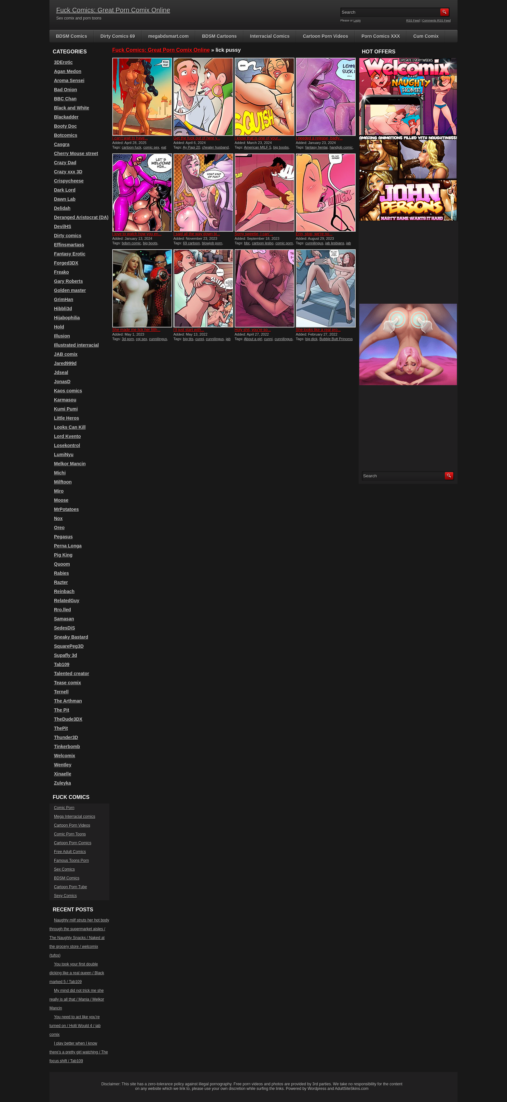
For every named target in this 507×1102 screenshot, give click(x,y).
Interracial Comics (270, 36)
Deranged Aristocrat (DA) (81, 217)
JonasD (62, 381)
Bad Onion (65, 89)
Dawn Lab (64, 199)
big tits (188, 339)
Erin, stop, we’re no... (314, 234)
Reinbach (64, 591)
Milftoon (63, 482)
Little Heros (66, 418)
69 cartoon (191, 243)
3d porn (128, 339)
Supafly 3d (65, 655)
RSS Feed (413, 20)
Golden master (70, 290)
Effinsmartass (69, 244)
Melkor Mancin (70, 463)
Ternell (61, 691)
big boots (150, 243)
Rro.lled (62, 609)
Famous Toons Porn (71, 860)
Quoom (62, 564)
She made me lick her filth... (136, 329)
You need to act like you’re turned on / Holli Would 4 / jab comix (75, 1026)
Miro (59, 491)
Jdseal (61, 372)
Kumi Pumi (66, 409)
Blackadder (66, 117)
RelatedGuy (66, 600)
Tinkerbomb (67, 746)
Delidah (62, 208)
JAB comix (65, 354)
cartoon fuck (131, 147)
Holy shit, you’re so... (253, 329)
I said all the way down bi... (196, 234)
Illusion (62, 336)
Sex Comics (64, 869)
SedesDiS (64, 628)
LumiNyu (64, 454)
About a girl (253, 339)
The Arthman (68, 700)
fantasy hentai (316, 147)
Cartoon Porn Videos (325, 36)
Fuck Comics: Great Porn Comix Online (113, 10)
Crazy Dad (65, 162)
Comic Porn (64, 807)
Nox (58, 518)
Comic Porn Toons (70, 834)
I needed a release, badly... (319, 138)
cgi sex (141, 339)
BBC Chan (65, 98)
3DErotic (63, 62)
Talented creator (71, 673)
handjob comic (341, 147)
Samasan (64, 618)
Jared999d (65, 363)
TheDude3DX (68, 719)
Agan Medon (67, 71)
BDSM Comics (71, 36)
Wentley (62, 764)
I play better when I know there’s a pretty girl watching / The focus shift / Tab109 (78, 1052)
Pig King (63, 555)
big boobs (281, 147)
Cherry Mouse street (76, 153)
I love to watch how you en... (136, 234)
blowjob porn (212, 243)
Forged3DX (66, 263)
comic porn (284, 243)
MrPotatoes (66, 509)
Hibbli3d (63, 308)
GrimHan (63, 299)
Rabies (61, 573)
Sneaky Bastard (71, 637)
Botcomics (65, 135)
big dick (311, 339)
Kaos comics (68, 390)
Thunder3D (66, 737)
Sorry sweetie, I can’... (254, 234)
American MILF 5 (257, 147)
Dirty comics (67, 235)
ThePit (61, 728)
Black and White (71, 107)
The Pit (61, 710)
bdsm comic (131, 243)
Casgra (61, 144)
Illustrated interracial (76, 345)
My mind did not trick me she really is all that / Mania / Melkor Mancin (76, 999)
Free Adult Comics (70, 851)
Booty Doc (65, 126)
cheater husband (215, 147)
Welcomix (64, 755)
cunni (199, 339)
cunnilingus (314, 243)
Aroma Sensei (69, 80)
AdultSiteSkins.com (351, 1088)
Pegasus (63, 536)
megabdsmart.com (168, 36)
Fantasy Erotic (69, 253)
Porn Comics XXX (381, 36)
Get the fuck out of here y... (196, 138)
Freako (61, 272)
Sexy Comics (65, 895)
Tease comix (67, 682)
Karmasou (65, 399)
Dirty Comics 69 (118, 36)
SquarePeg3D (69, 646)
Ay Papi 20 (191, 147)
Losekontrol (67, 445)
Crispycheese (69, 180)
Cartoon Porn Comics (72, 843)
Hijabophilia (67, 317)
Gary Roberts (68, 281)
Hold (59, 326)
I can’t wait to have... (130, 138)
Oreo (59, 527)
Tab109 (61, 664)
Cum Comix (426, 36)
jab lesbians (334, 243)
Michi (60, 472)
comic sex (151, 147)
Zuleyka (62, 783)
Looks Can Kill (70, 427)
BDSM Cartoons (219, 36)
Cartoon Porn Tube (70, 887)
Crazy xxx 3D (68, 171)
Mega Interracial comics (74, 816)
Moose (61, 500)
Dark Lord (64, 190)
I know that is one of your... (258, 138)
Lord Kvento (67, 436)
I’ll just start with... (188, 329)
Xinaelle (62, 773)
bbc (247, 243)
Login (357, 20)
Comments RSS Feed (436, 20)
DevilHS (62, 226)
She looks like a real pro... (318, 329)
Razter (61, 582)
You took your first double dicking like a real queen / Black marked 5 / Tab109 (76, 973)
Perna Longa (68, 545)
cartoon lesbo (262, 243)
